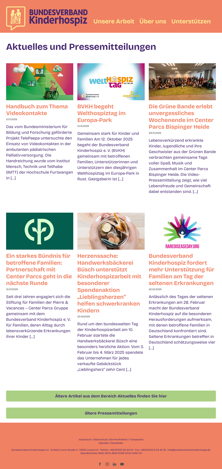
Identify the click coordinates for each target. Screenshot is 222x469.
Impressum (85, 439)
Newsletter (117, 443)
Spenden (104, 443)
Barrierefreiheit (118, 439)
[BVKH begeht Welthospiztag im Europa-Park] (110, 81)
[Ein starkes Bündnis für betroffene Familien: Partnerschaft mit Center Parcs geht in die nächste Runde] (39, 231)
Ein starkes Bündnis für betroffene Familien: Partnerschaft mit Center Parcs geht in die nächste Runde (39, 269)
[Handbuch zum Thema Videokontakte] (39, 81)
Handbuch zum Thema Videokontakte (37, 110)
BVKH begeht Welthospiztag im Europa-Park (101, 113)
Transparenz (136, 439)
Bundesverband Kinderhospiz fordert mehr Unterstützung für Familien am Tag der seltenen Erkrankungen (181, 269)
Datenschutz (100, 439)
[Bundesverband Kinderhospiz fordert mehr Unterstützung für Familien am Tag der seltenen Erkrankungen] (182, 231)
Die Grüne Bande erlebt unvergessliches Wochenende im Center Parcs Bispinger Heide (181, 117)
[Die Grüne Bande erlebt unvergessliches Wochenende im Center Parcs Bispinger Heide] (182, 81)
